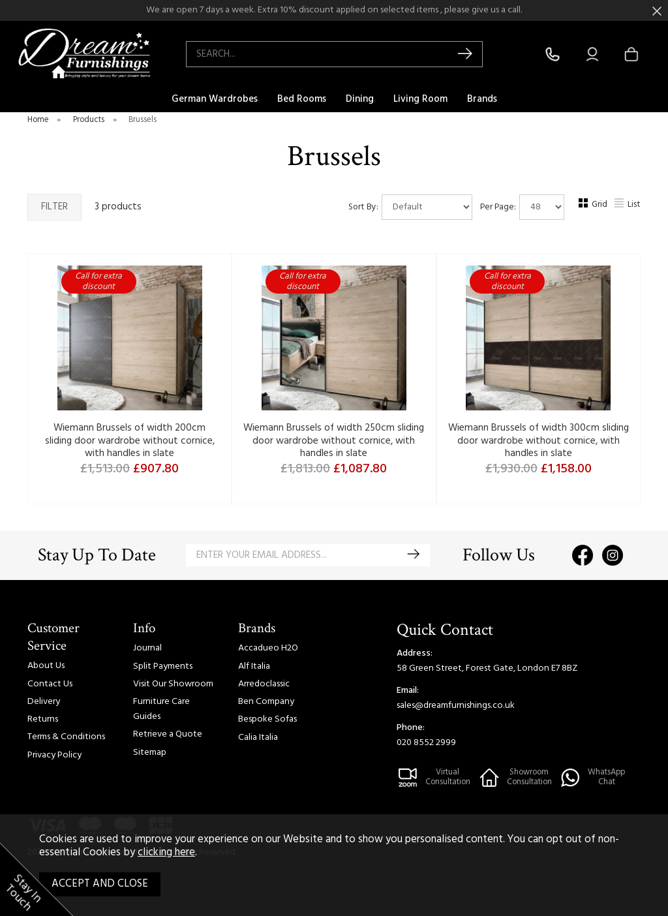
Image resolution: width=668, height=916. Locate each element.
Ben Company (266, 701)
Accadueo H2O (268, 648)
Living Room (420, 99)
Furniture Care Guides (161, 709)
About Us (46, 665)
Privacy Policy (54, 755)
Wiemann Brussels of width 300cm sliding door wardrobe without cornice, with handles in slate (538, 440)
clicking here (166, 852)
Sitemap (149, 752)
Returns (42, 719)
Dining (360, 99)
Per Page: (522, 207)
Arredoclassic (264, 684)
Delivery (43, 701)
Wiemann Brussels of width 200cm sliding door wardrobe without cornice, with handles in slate (130, 440)
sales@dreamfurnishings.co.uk (456, 705)
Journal (147, 648)
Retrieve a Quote (167, 734)
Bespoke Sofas (267, 719)
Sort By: (410, 207)
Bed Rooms (301, 99)
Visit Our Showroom (173, 684)
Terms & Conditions (66, 736)
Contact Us (49, 684)
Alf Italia (254, 666)
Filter (54, 207)
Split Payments (162, 666)
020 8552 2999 (426, 742)
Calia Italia (258, 737)
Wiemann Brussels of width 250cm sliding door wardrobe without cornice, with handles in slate (333, 440)
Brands (482, 99)
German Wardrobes (215, 99)
